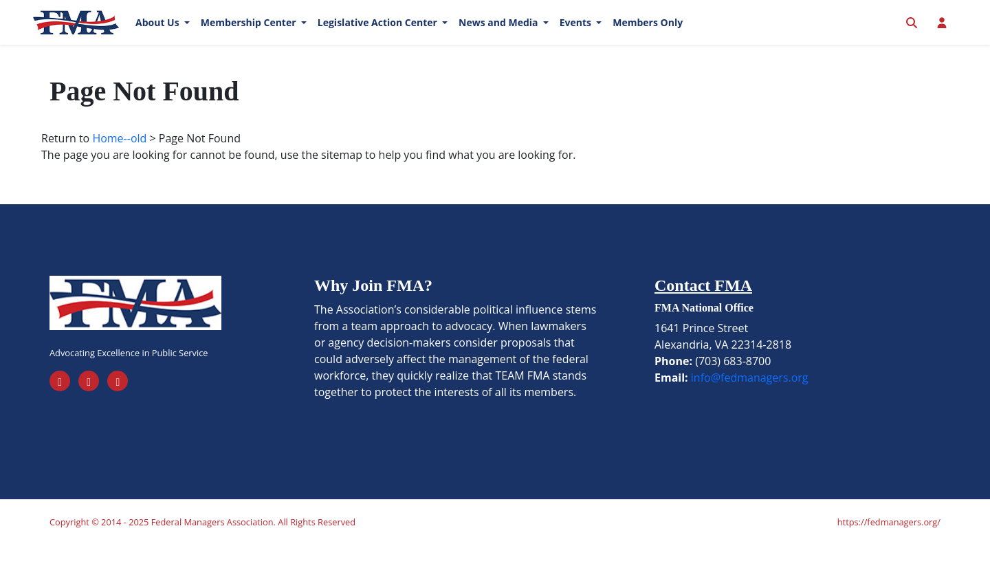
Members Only (648, 34)
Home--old (119, 160)
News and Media (499, 34)
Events (577, 34)
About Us (158, 34)
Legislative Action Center (379, 34)
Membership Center (249, 34)
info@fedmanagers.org (749, 400)
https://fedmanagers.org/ (888, 544)
